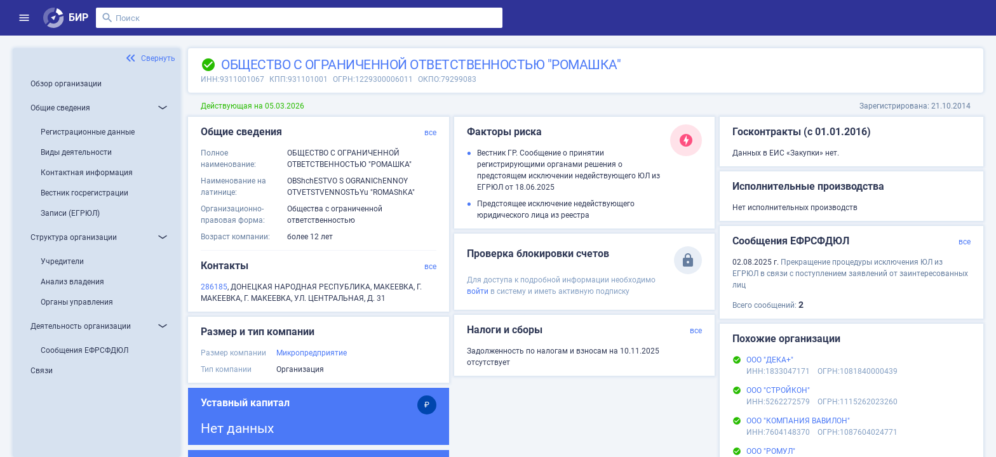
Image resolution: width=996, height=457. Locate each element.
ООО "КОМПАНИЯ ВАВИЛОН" (798, 420)
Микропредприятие (311, 352)
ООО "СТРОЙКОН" (778, 390)
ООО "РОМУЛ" (770, 451)
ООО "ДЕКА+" (769, 359)
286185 (214, 286)
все (430, 132)
